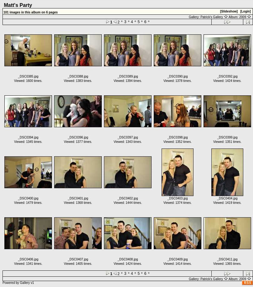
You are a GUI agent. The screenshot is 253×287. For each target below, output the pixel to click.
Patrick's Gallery (214, 17)
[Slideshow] (229, 11)
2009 (245, 17)
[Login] (245, 11)
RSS (247, 282)
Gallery (25, 282)
